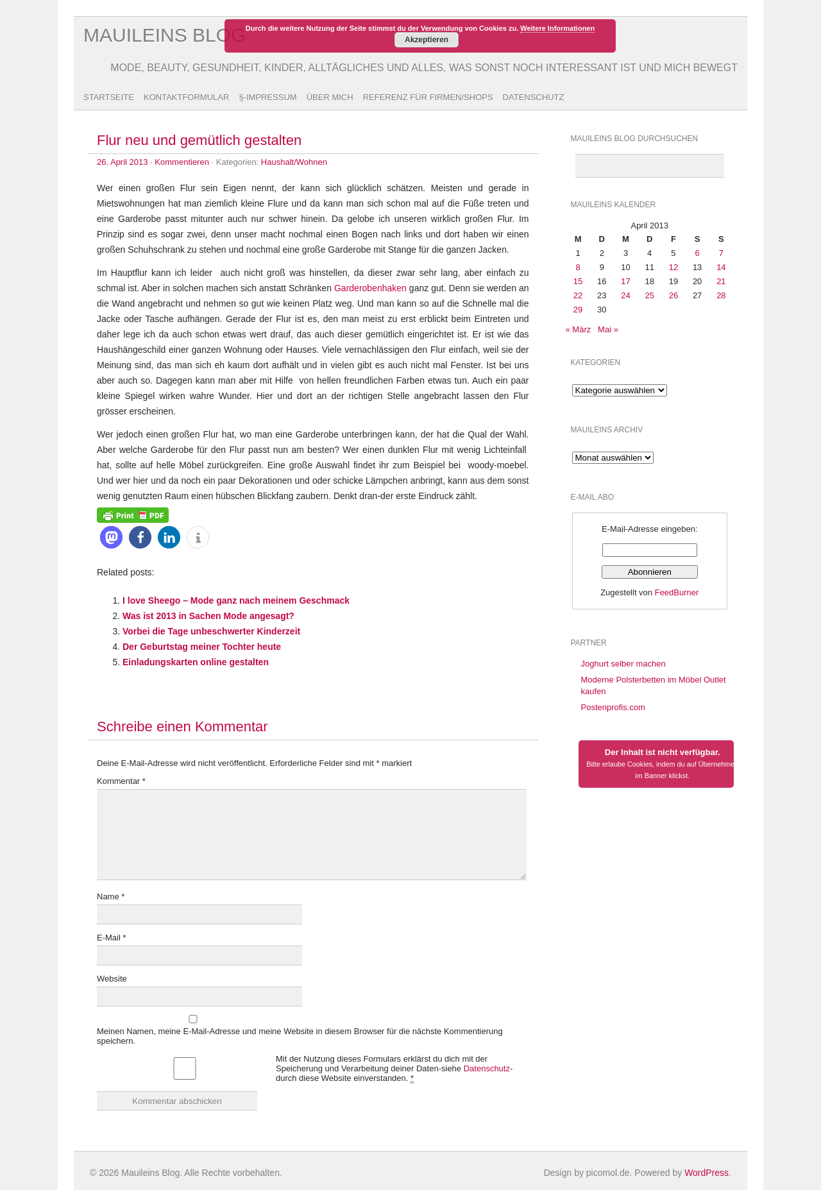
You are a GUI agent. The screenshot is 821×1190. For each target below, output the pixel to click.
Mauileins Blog (164, 35)
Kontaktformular (186, 97)
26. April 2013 (122, 162)
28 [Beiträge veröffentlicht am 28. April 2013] (720, 295)
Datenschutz (533, 97)
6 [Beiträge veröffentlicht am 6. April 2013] (697, 253)
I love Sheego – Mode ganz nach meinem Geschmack (236, 600)
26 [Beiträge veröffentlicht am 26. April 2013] (673, 295)
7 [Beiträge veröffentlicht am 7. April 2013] (721, 253)
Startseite (108, 97)
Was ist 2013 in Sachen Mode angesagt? (208, 616)
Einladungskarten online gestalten (196, 662)
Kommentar (121, 781)
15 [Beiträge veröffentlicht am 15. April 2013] (577, 281)
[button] (111, 537)
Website (112, 978)
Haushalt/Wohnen (294, 162)
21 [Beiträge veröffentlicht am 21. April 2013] (720, 281)
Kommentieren (182, 162)
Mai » (608, 329)
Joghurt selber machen (623, 663)
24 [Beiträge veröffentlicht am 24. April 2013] (625, 295)
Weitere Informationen (557, 28)
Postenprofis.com (613, 707)
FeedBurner (677, 592)
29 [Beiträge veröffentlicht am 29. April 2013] (577, 309)
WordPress (706, 1173)
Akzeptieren (426, 39)
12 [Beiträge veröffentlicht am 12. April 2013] (673, 267)
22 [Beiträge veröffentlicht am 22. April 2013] (577, 295)
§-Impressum (267, 97)
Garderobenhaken (370, 288)
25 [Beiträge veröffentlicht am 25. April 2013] (649, 295)
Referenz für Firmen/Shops (428, 97)
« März (578, 329)
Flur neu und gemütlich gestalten (199, 140)
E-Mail (111, 937)
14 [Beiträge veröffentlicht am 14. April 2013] (720, 267)
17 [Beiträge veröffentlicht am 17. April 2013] (625, 281)
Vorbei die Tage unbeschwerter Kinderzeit (211, 631)
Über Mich (330, 97)
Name (110, 896)
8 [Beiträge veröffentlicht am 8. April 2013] (577, 267)
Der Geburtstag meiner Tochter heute (202, 647)
